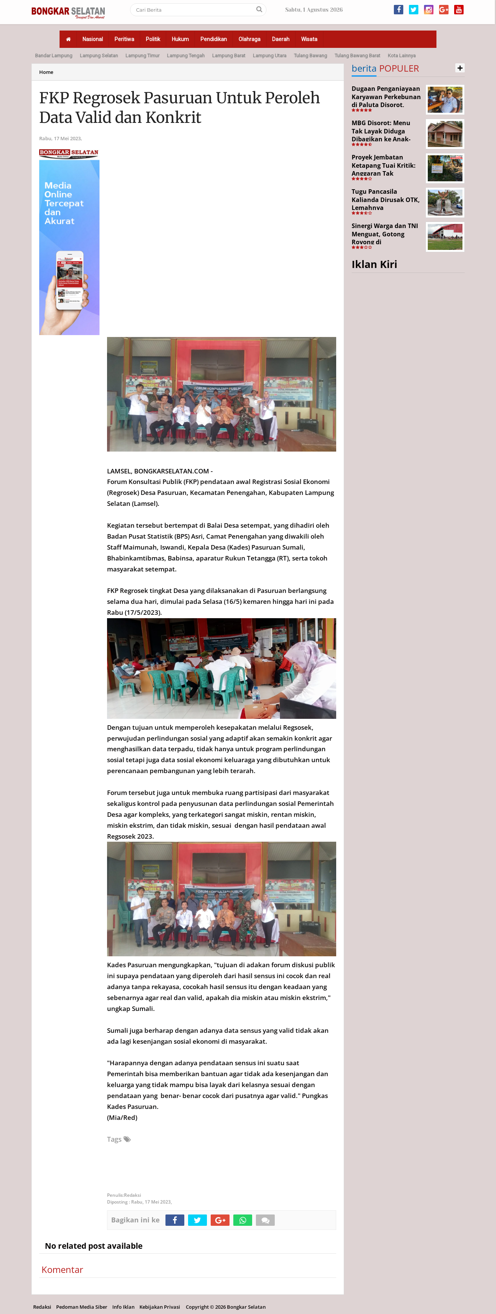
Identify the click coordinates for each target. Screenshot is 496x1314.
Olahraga (249, 39)
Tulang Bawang (310, 55)
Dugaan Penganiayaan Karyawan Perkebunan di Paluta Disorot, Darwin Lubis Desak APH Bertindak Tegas (386, 104)
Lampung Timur (142, 55)
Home (46, 72)
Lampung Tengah (186, 55)
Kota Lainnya (402, 55)
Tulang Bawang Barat (357, 55)
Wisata (309, 39)
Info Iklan (123, 1306)
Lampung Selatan (99, 55)
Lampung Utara (269, 55)
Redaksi (42, 1306)
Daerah (280, 39)
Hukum (180, 39)
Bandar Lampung (53, 55)
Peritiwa (124, 39)
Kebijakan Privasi (159, 1306)
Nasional (93, 39)
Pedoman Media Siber (81, 1306)
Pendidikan (214, 39)
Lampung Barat (228, 55)
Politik (153, 39)
